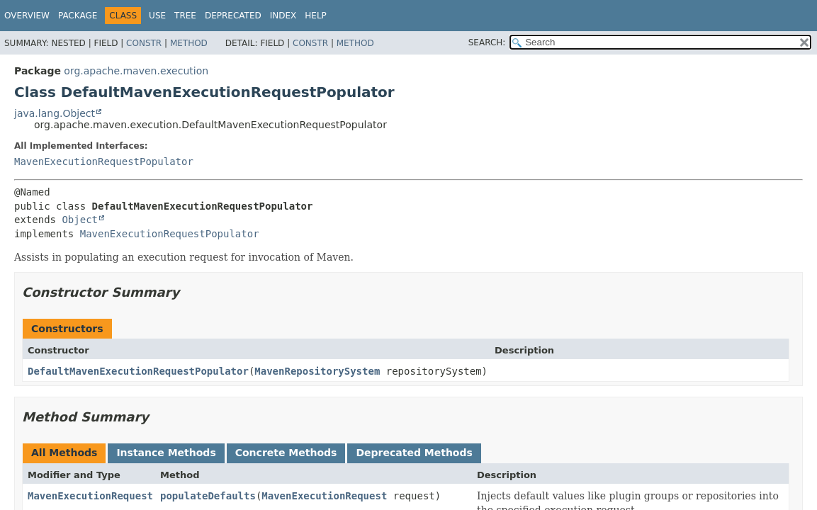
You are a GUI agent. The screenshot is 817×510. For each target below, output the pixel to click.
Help (316, 16)
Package (77, 16)
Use (157, 16)
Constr (144, 43)
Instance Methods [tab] (165, 452)
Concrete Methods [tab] (286, 452)
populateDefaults (208, 496)
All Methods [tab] (64, 452)
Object (80, 219)
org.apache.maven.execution (136, 70)
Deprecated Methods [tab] (414, 452)
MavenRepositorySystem (317, 371)
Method (189, 43)
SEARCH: (487, 42)
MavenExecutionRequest (90, 496)
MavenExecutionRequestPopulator (103, 161)
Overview (27, 16)
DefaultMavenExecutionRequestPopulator (138, 371)
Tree (185, 16)
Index (283, 16)
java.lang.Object (54, 113)
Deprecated (233, 16)
